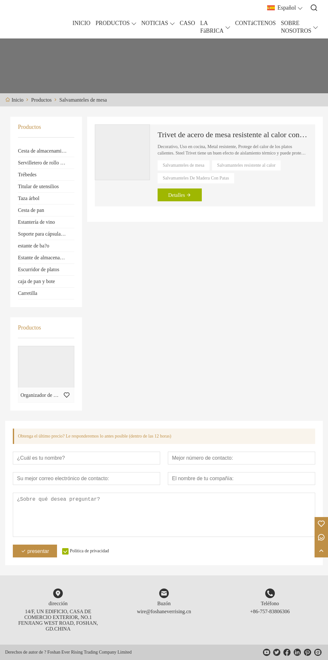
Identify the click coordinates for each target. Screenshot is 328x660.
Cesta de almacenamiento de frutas (46, 151)
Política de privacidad (89, 550)
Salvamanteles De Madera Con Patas (196, 178)
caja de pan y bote (36, 281)
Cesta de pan (31, 210)
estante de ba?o (33, 245)
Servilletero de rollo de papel (46, 162)
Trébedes (27, 174)
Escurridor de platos (38, 269)
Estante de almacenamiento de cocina (46, 257)
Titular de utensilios (38, 186)
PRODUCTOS (112, 23)
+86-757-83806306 (270, 611)
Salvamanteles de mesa (183, 165)
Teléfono (270, 603)
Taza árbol (28, 198)
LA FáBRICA (212, 27)
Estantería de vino (36, 222)
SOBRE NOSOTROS (296, 27)
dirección (58, 603)
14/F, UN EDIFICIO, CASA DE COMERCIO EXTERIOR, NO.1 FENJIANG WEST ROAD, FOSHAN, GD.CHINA (58, 620)
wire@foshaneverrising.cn (164, 611)
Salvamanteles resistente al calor (246, 165)
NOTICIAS (154, 23)
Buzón (164, 603)
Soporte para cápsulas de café (46, 234)
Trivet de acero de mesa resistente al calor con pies (233, 134)
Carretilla (27, 293)
